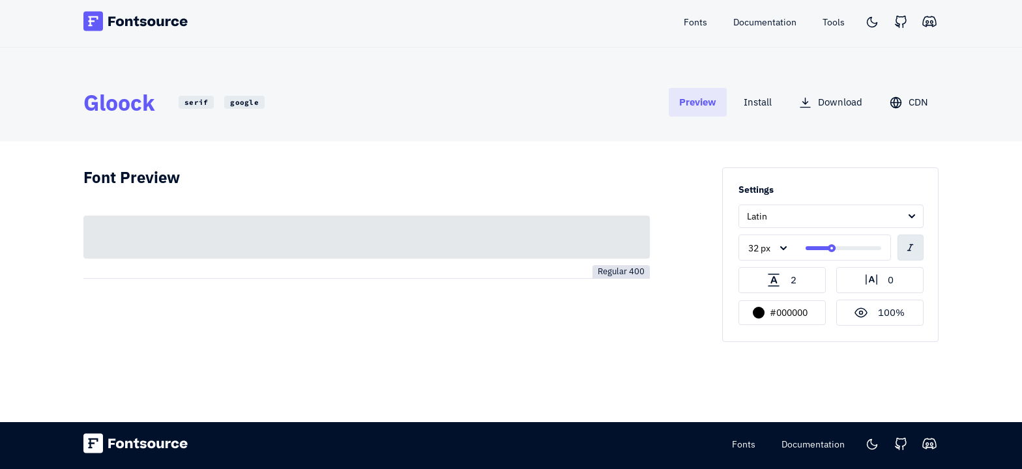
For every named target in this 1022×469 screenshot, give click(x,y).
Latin (757, 216)
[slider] (832, 248)
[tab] (698, 102)
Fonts (743, 444)
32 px (759, 248)
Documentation (813, 444)
